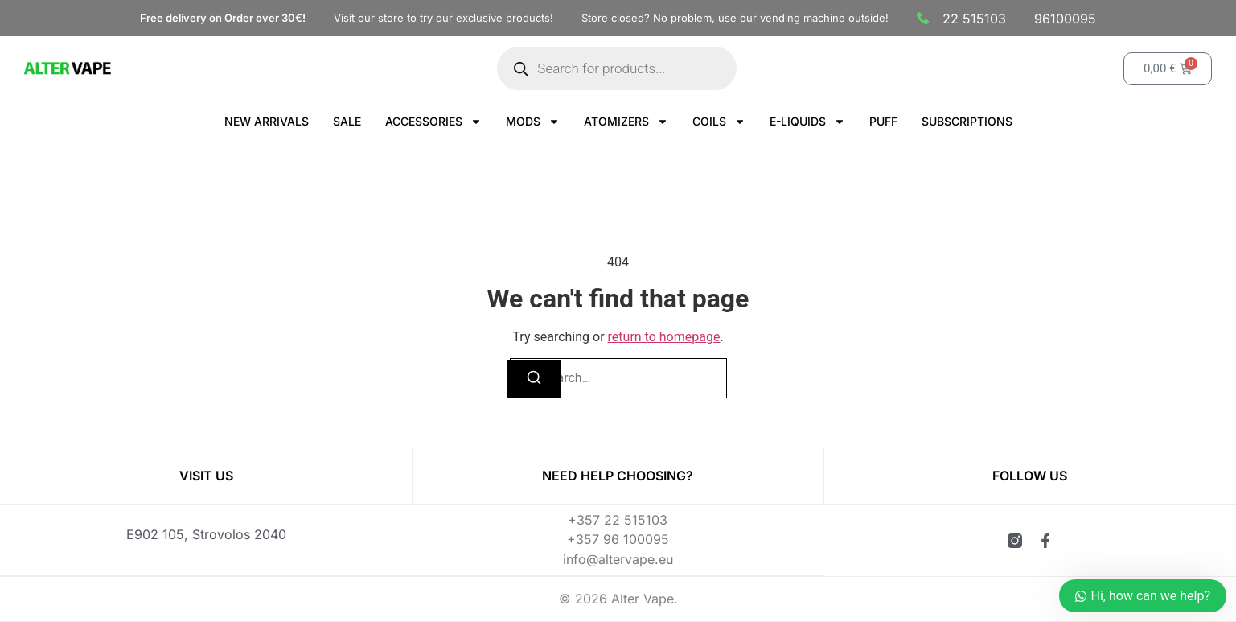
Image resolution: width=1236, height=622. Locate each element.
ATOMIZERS (626, 121)
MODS (533, 121)
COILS (718, 121)
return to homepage (664, 336)
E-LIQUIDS (807, 121)
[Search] (534, 379)
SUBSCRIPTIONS (967, 121)
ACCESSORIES (433, 121)
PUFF (883, 121)
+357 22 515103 (617, 521)
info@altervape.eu (618, 560)
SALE (347, 121)
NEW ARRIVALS (266, 121)
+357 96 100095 (618, 540)
